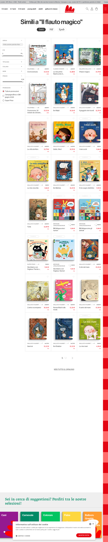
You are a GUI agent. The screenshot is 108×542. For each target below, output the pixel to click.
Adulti (41, 9)
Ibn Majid (56, 110)
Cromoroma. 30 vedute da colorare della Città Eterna (33, 111)
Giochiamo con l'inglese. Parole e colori (33, 268)
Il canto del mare (85, 307)
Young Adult (31, 9)
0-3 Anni (5, 9)
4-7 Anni (13, 9)
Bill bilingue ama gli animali (85, 229)
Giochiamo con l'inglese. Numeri (59, 270)
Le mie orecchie (33, 188)
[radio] (41, 29)
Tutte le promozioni (12, 91)
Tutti (41, 29)
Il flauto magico (84, 72)
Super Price (9, 100)
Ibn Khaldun (57, 346)
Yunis (29, 227)
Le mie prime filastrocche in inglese (58, 73)
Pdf (51, 29)
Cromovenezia (32, 72)
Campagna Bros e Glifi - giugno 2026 (13, 96)
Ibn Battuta (57, 188)
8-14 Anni (21, 9)
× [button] (93, 524)
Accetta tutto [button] (84, 535)
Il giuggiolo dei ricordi (86, 110)
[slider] (2, 55)
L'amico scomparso (34, 307)
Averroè (30, 346)
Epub (62, 29)
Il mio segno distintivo (86, 188)
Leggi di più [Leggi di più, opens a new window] (55, 530)
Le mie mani (83, 346)
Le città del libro (32, 149)
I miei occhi (83, 149)
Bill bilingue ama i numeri (59, 229)
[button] (23, 536)
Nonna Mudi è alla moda (59, 308)
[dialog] (54, 530)
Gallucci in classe (51, 9)
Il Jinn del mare (84, 267)
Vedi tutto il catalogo (64, 369)
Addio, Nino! (57, 149)
